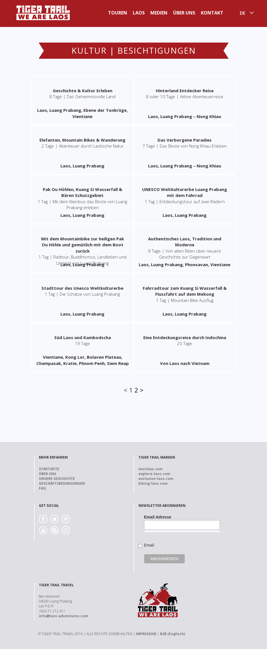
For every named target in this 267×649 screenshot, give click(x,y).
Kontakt (212, 13)
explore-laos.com (154, 473)
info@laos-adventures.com (63, 616)
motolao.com (150, 469)
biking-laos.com (153, 483)
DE (242, 13)
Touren (117, 13)
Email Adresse (157, 517)
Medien (158, 13)
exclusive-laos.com (155, 478)
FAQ (42, 488)
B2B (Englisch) (172, 633)
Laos (139, 13)
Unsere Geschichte (57, 478)
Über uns (184, 13)
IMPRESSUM (146, 633)
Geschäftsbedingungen (62, 483)
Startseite (49, 469)
